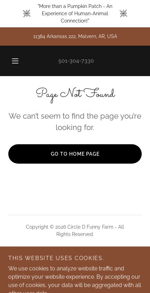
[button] (15, 61)
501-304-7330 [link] (76, 60)
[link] (75, 258)
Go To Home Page (75, 154)
